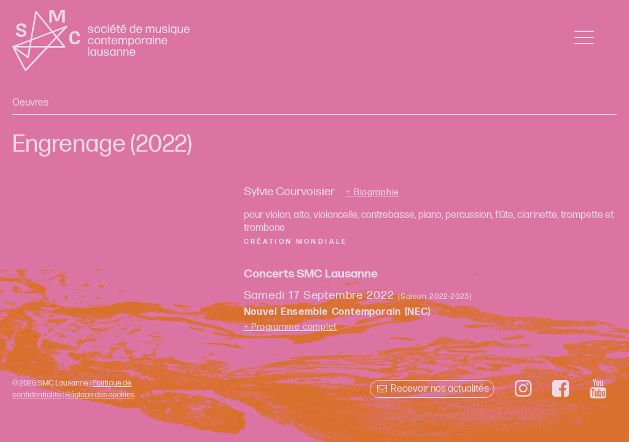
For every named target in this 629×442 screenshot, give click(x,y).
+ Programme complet (291, 327)
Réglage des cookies (100, 395)
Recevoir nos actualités (432, 389)
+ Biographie (372, 192)
